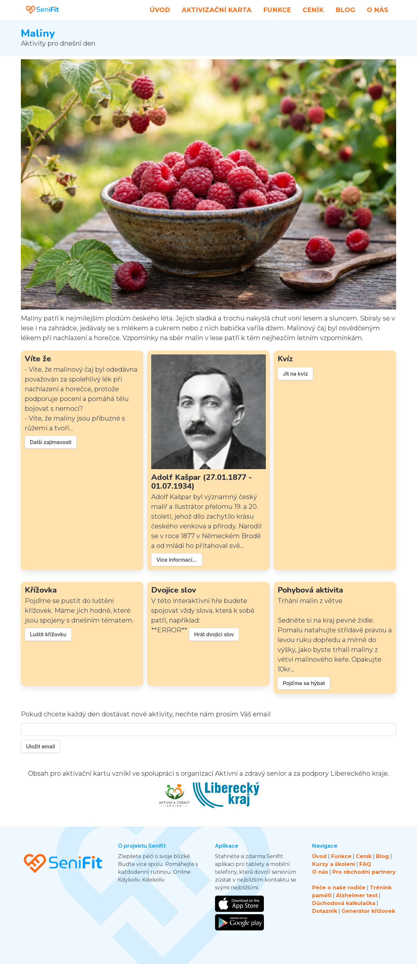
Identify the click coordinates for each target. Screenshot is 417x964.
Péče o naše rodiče (339, 888)
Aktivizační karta (217, 10)
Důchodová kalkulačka (343, 903)
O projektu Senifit (142, 846)
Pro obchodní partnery (364, 872)
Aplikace (226, 846)
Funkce (277, 10)
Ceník (313, 10)
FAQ (365, 864)
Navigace (325, 846)
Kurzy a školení (333, 864)
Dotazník (324, 911)
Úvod (160, 10)
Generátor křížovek (368, 911)
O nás (377, 10)
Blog (345, 10)
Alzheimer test (357, 895)
